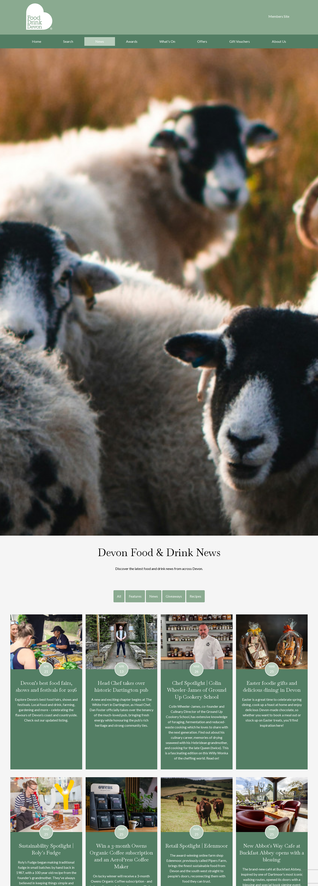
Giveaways (174, 596)
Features (135, 596)
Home (36, 41)
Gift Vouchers (239, 41)
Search (68, 41)
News (99, 41)
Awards (131, 41)
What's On (167, 41)
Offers (202, 41)
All (119, 596)
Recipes (195, 596)
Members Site (278, 16)
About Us (279, 41)
